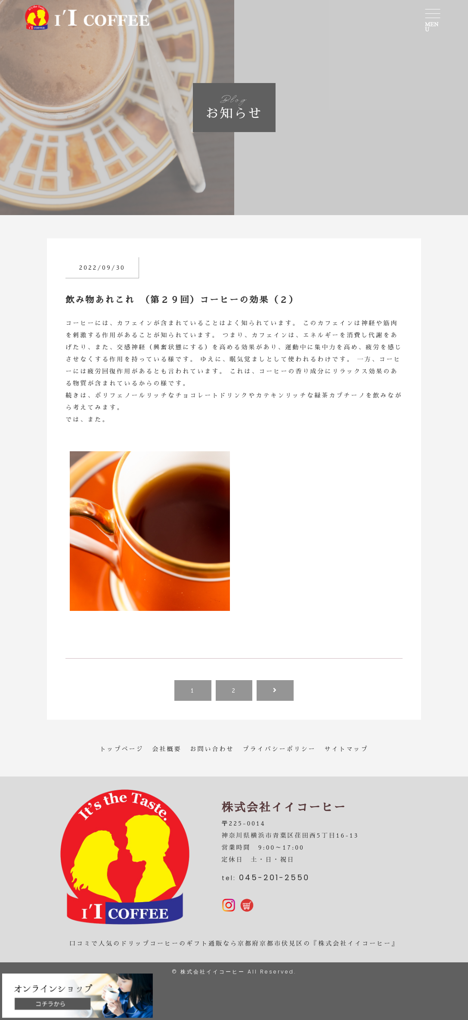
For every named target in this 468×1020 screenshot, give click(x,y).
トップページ (122, 749)
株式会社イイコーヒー (212, 971)
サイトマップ (347, 749)
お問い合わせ (212, 749)
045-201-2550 (274, 877)
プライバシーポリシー (279, 749)
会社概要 (167, 749)
